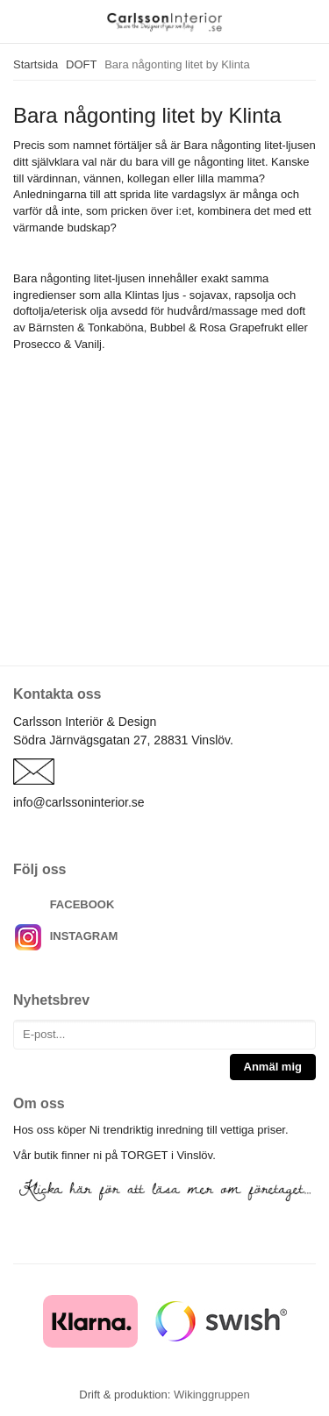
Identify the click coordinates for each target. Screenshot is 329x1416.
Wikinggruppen (212, 1394)
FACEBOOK (82, 904)
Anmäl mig (273, 1066)
